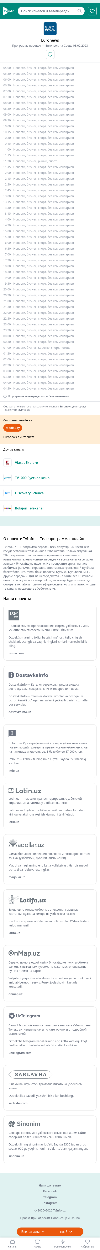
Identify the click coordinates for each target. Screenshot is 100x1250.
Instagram (50, 1203)
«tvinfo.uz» (24, 410)
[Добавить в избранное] (50, 54)
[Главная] (8, 11)
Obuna (75, 1218)
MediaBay (13, 428)
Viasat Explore (26, 462)
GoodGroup (59, 1218)
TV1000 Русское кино (32, 478)
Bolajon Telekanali (29, 508)
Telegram (50, 1197)
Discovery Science (29, 493)
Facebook (50, 1191)
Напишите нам (50, 1185)
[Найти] (80, 11)
